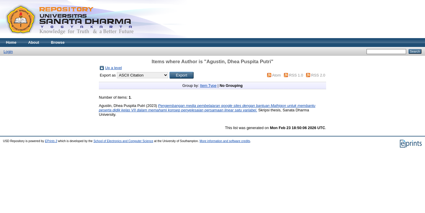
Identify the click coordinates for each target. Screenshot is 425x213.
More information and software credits (225, 141)
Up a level (113, 68)
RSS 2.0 (318, 75)
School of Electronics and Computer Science (123, 141)
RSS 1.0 (296, 75)
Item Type (208, 85)
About (33, 42)
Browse (58, 42)
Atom (276, 75)
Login (8, 51)
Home (11, 42)
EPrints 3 (51, 141)
